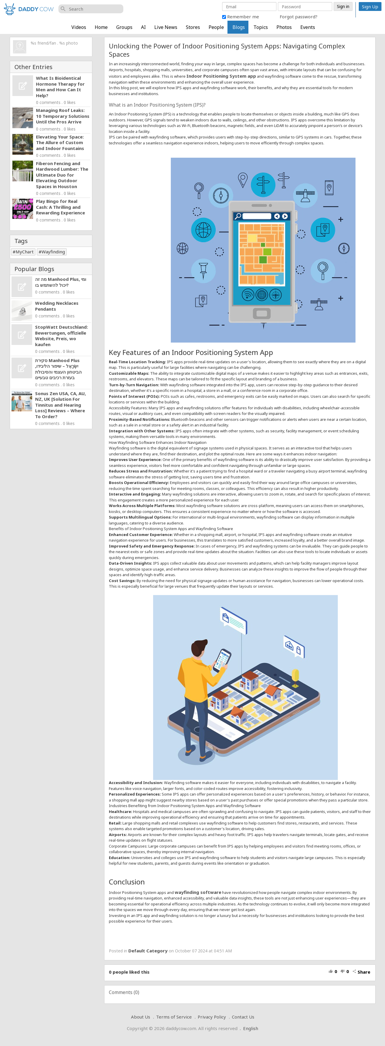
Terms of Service (174, 1017)
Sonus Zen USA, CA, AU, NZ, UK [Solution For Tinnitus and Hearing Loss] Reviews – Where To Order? (60, 404)
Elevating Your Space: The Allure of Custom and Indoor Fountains (60, 142)
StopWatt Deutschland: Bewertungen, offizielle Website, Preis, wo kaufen (61, 335)
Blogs (238, 27)
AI (143, 27)
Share (361, 972)
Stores (193, 27)
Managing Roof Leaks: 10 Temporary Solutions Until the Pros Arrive (62, 116)
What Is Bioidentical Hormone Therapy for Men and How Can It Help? (60, 86)
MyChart (25, 252)
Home (101, 27)
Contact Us (243, 1017)
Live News (165, 27)
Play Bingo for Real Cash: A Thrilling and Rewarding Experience (60, 207)
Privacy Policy (212, 1017)
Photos (284, 27)
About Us (140, 1017)
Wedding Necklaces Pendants (56, 306)
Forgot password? (298, 16)
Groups (124, 27)
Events (307, 27)
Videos (78, 27)
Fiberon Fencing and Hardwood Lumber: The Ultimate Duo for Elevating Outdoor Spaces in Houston (62, 174)
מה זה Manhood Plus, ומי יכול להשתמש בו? (60, 282)
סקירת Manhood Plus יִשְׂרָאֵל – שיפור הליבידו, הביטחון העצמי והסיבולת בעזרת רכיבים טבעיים (58, 369)
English (250, 1028)
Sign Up (370, 6)
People (216, 27)
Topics (260, 27)
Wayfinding (53, 252)
